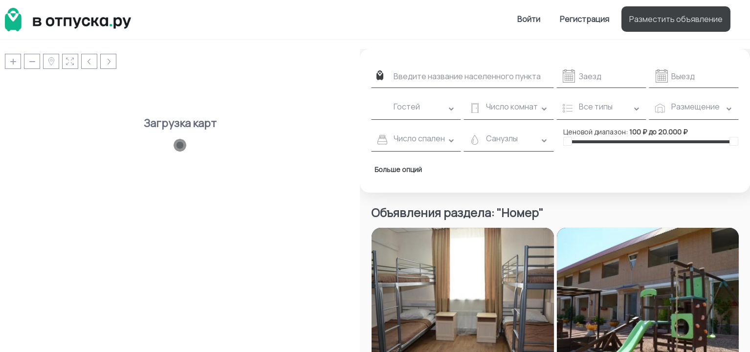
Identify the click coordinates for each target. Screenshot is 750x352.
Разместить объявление (676, 19)
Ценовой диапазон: (595, 131)
